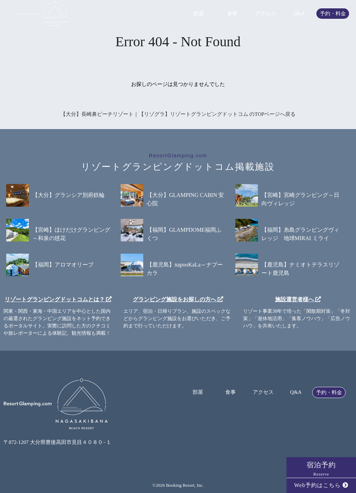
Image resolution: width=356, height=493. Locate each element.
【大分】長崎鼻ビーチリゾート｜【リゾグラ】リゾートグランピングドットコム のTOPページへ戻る (178, 114)
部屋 (198, 13)
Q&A (299, 13)
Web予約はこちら (321, 485)
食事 (232, 13)
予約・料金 (333, 13)
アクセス (265, 13)
